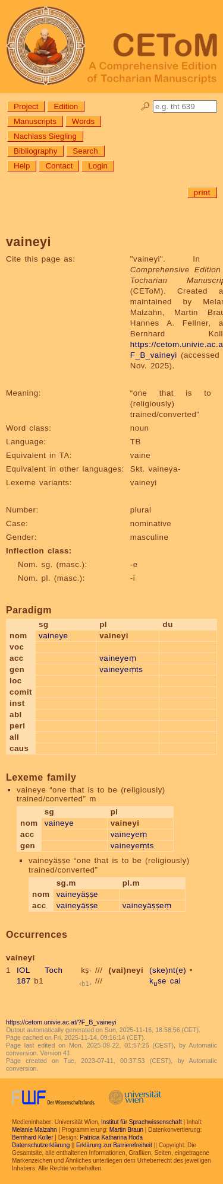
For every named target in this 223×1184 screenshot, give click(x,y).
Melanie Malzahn (34, 1129)
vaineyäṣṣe (77, 894)
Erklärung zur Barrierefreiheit (114, 1145)
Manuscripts (35, 121)
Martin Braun (126, 1129)
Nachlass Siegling (45, 136)
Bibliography (35, 151)
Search (85, 151)
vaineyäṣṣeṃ (147, 905)
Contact (59, 165)
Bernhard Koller (32, 1137)
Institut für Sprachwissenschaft (141, 1122)
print (202, 192)
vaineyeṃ (117, 658)
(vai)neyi (126, 970)
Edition (66, 106)
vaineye (53, 635)
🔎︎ (145, 106)
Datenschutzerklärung (41, 1145)
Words (83, 121)
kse (158, 980)
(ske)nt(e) (167, 970)
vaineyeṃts (121, 669)
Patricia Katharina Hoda (111, 1137)
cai (175, 980)
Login (98, 165)
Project (26, 106)
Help (22, 165)
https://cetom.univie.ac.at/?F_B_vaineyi (61, 1022)
